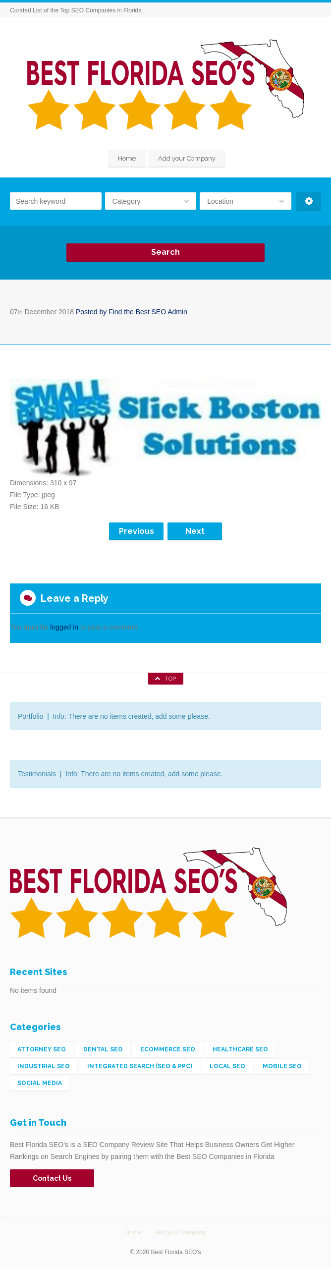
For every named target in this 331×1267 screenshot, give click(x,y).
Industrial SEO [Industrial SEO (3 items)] (43, 1066)
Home (127, 158)
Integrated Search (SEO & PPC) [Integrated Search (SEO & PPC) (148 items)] (139, 1066)
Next (195, 531)
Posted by (131, 312)
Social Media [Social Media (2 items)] (39, 1083)
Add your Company (187, 158)
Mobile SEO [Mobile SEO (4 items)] (282, 1066)
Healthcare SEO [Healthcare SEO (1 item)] (240, 1049)
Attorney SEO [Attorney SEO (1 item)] (41, 1049)
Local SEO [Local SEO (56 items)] (227, 1066)
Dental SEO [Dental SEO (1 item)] (103, 1049)
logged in (64, 627)
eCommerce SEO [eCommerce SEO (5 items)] (167, 1049)
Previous (136, 531)
